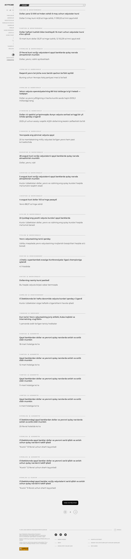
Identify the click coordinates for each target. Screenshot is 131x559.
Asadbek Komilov (35, 69)
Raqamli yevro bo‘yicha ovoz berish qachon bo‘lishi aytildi (46, 73)
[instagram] (60, 534)
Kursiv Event (10, 35)
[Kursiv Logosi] (9, 5)
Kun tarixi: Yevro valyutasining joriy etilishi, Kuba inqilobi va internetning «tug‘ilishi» (47, 318)
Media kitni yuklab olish (65, 546)
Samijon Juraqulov (37, 49)
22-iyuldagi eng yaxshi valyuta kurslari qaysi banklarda (44, 218)
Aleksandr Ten (34, 333)
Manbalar (11, 25)
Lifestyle (11, 32)
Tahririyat (11, 46)
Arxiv (59, 542)
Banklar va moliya (8, 23)
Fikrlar (11, 27)
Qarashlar (10, 18)
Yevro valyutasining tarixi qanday (34, 239)
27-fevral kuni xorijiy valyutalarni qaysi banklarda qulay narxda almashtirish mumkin (48, 53)
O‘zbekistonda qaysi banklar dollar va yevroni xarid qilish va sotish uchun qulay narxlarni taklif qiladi (50, 441)
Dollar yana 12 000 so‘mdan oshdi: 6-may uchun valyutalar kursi (49, 14)
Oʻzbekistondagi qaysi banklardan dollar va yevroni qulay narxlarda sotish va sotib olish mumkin (50, 421)
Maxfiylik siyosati (96, 539)
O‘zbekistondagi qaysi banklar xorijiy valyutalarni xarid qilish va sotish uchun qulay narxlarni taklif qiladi (52, 482)
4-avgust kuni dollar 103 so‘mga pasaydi (38, 200)
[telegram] (65, 534)
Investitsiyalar (9, 20)
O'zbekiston (10, 60)
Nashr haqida (62, 539)
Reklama (11, 48)
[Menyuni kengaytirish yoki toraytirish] (13, 41)
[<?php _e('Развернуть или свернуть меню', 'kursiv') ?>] (13, 55)
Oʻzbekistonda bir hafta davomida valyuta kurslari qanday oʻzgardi (50, 299)
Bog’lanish (94, 546)
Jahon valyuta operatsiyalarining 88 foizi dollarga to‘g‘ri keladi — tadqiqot (49, 92)
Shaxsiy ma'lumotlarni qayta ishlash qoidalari (105, 542)
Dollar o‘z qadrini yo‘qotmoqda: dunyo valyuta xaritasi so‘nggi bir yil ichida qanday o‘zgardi (51, 115)
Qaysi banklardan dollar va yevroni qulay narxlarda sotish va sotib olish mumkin (50, 338)
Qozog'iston (10, 57)
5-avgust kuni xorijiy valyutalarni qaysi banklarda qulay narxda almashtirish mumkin (48, 178)
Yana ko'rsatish (70, 503)
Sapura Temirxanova (35, 10)
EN (13, 10)
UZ (10, 10)
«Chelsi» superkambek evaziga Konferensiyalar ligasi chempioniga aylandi (50, 261)
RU (7, 10)
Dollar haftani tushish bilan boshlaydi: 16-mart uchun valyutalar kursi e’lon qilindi (51, 33)
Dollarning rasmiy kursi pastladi (34, 280)
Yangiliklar (10, 15)
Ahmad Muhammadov (35, 256)
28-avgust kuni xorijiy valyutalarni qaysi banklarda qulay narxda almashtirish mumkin (49, 157)
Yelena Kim (33, 477)
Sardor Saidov (34, 313)
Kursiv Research (9, 30)
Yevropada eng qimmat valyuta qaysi (36, 135)
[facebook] (56, 534)
